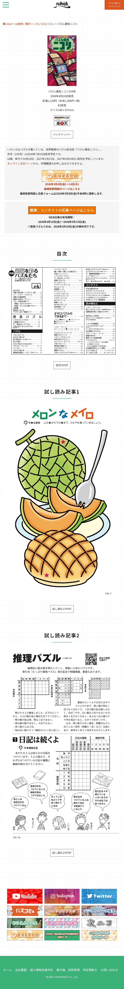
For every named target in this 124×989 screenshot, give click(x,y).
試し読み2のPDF (62, 853)
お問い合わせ (109, 970)
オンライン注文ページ (20, 163)
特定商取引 (90, 970)
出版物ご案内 (23, 24)
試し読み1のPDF (62, 609)
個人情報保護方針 (41, 970)
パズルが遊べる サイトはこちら (114, 5)
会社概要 (21, 970)
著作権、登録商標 (68, 970)
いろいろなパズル (43, 24)
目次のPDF (62, 365)
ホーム (7, 970)
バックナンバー (62, 134)
